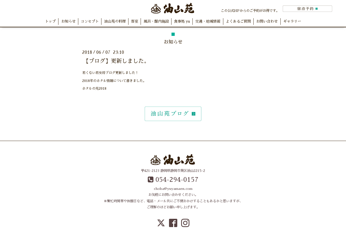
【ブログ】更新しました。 (116, 61)
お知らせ (68, 21)
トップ (50, 21)
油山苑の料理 (115, 21)
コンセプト (90, 21)
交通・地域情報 (207, 21)
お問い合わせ (267, 21)
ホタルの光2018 (94, 88)
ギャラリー (292, 21)
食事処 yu (182, 21)
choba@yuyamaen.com (173, 188)
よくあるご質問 (238, 21)
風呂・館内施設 (156, 21)
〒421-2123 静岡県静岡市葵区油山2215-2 (173, 170)
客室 (134, 21)
